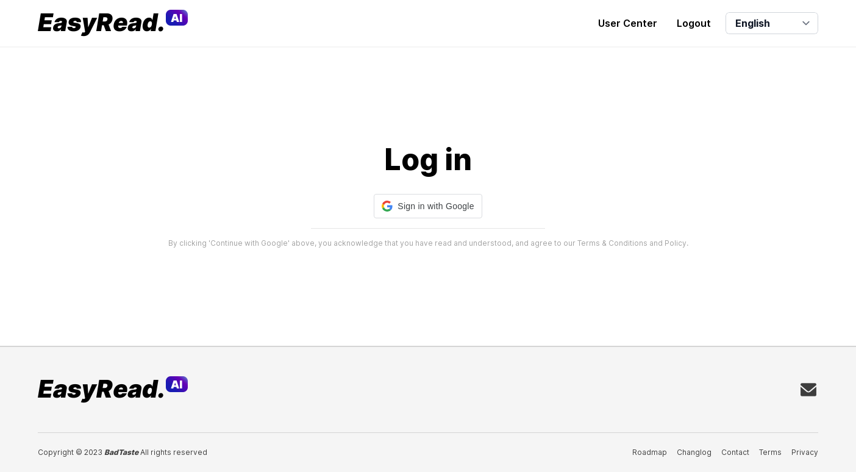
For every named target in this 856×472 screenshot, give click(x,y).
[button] (428, 206)
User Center (627, 23)
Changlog (694, 452)
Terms (770, 452)
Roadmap (649, 452)
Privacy (804, 452)
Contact (735, 452)
